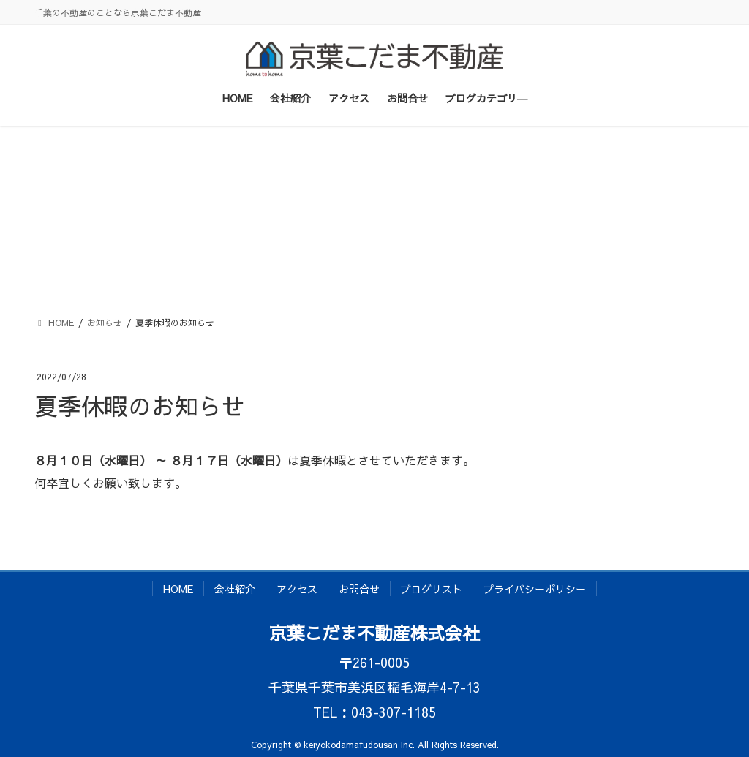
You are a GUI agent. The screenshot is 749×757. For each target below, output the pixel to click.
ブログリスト (431, 588)
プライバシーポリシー (534, 588)
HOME (178, 588)
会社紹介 (234, 588)
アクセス (296, 588)
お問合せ (359, 588)
